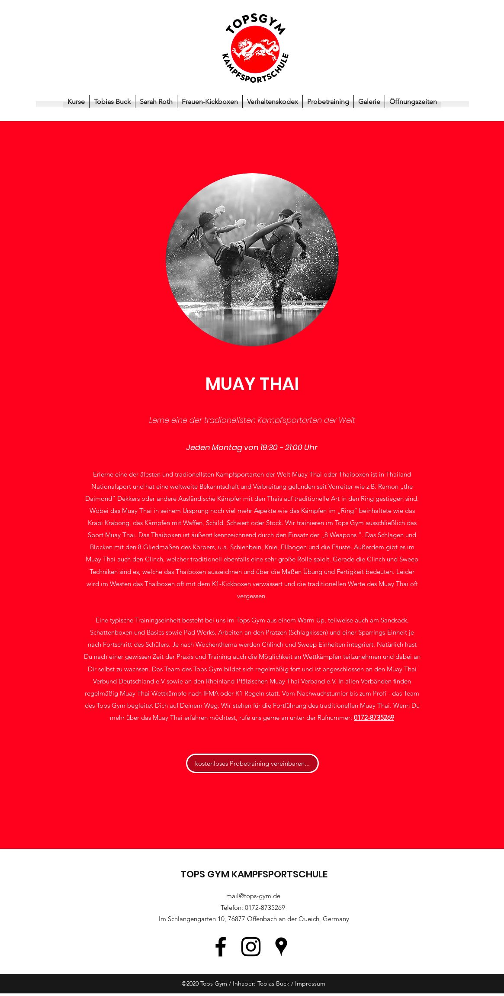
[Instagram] (251, 947)
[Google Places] (281, 947)
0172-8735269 (265, 907)
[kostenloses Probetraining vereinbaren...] (252, 763)
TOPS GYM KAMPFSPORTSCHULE (253, 874)
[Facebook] (221, 947)
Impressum (310, 983)
